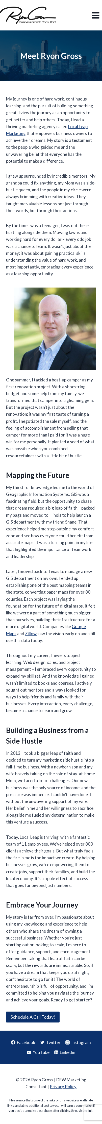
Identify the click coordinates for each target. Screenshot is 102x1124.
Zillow (31, 633)
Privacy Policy (63, 1086)
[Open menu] (95, 15)
